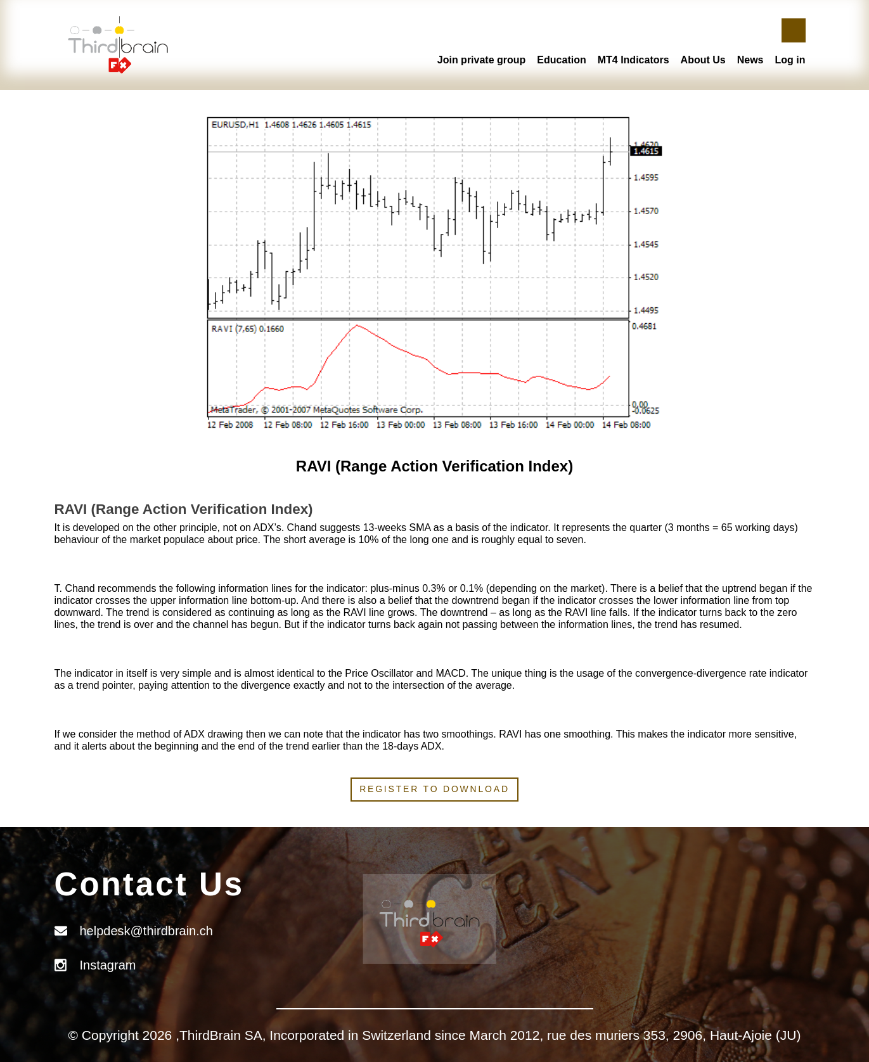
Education (561, 59)
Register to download (434, 789)
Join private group (481, 59)
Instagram (108, 965)
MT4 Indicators (633, 59)
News (750, 59)
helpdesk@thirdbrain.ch (146, 931)
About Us (703, 59)
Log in (790, 59)
